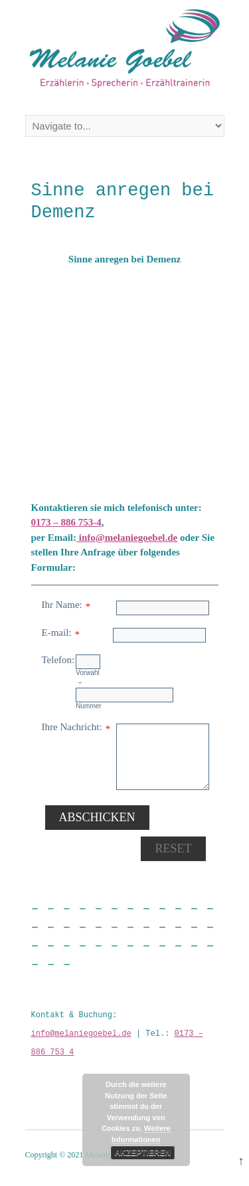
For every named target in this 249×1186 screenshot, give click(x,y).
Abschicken (97, 817)
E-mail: (57, 632)
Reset (173, 848)
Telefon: (58, 659)
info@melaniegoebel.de (126, 537)
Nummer (88, 706)
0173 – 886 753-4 (66, 522)
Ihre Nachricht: (72, 727)
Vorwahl (88, 672)
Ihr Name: (62, 604)
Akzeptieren (142, 1152)
